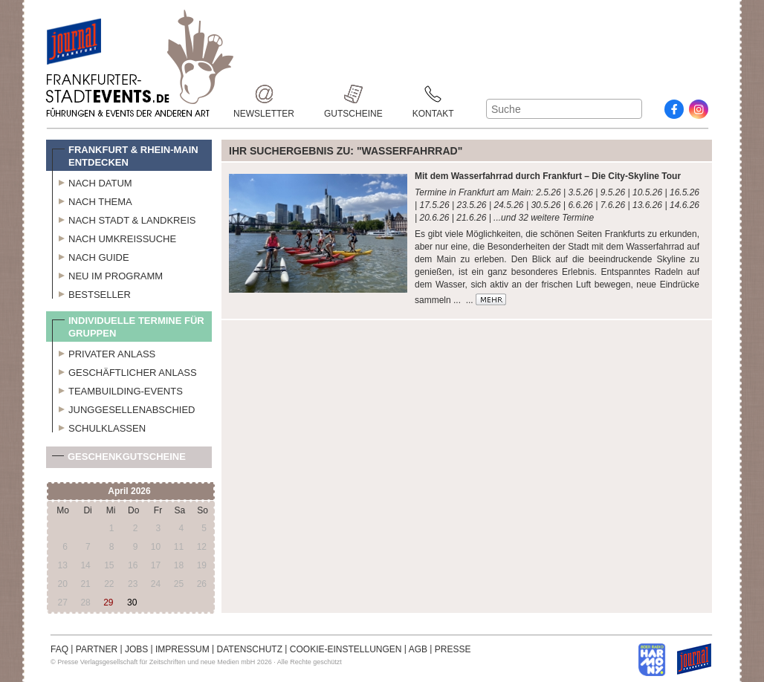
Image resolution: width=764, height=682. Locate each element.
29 (108, 602)
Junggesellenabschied (123, 407)
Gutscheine (353, 94)
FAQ (59, 649)
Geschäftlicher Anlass (124, 370)
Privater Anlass (103, 352)
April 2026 (129, 491)
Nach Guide (90, 255)
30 (132, 602)
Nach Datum (92, 181)
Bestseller (91, 292)
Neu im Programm (107, 274)
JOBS (136, 649)
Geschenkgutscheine (119, 459)
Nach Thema (92, 199)
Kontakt (433, 94)
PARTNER (96, 649)
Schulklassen (99, 426)
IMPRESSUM (182, 649)
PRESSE (453, 649)
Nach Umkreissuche (114, 237)
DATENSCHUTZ (249, 649)
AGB (418, 649)
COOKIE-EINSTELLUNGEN (346, 649)
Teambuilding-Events (117, 389)
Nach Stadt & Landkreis (123, 218)
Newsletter (263, 94)
